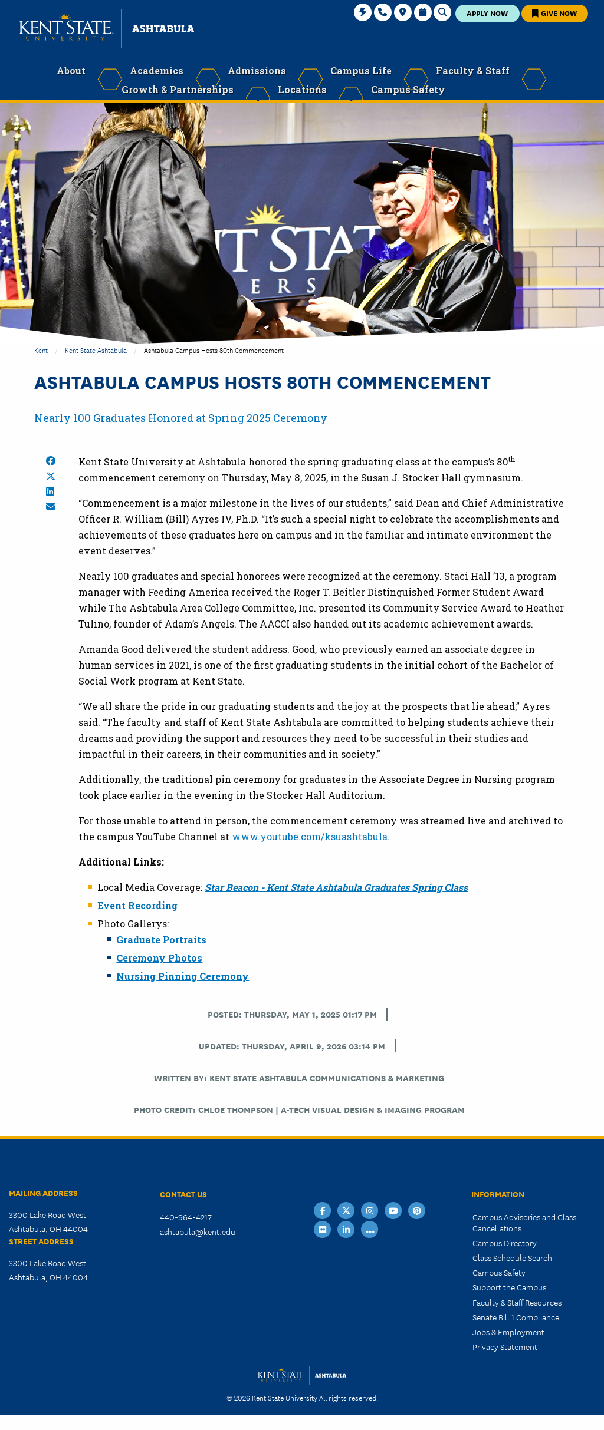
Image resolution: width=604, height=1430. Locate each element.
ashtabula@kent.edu (197, 1231)
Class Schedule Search (512, 1257)
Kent (41, 349)
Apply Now (487, 12)
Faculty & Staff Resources (517, 1302)
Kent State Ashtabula (96, 349)
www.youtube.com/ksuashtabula (310, 836)
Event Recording (137, 905)
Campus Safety (499, 1272)
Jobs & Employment (508, 1331)
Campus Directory (504, 1242)
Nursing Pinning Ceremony (182, 976)
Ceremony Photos (159, 958)
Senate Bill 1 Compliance (515, 1316)
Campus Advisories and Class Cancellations (524, 1222)
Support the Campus (509, 1286)
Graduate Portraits (161, 939)
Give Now (554, 12)
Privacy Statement (504, 1346)
